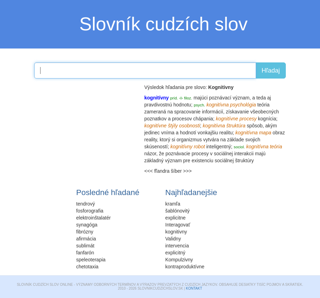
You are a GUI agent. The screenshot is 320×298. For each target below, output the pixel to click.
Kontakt (194, 288)
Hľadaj (271, 70)
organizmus (189, 139)
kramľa (172, 204)
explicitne (175, 218)
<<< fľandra (156, 171)
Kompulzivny (179, 259)
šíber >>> (181, 171)
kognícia (267, 118)
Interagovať (177, 225)
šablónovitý (177, 211)
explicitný (175, 252)
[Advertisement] (86, 127)
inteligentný (218, 146)
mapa (265, 132)
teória (263, 104)
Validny (173, 238)
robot (199, 146)
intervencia (177, 245)
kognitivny (176, 231)
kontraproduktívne (184, 266)
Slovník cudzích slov (163, 24)
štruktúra (235, 125)
